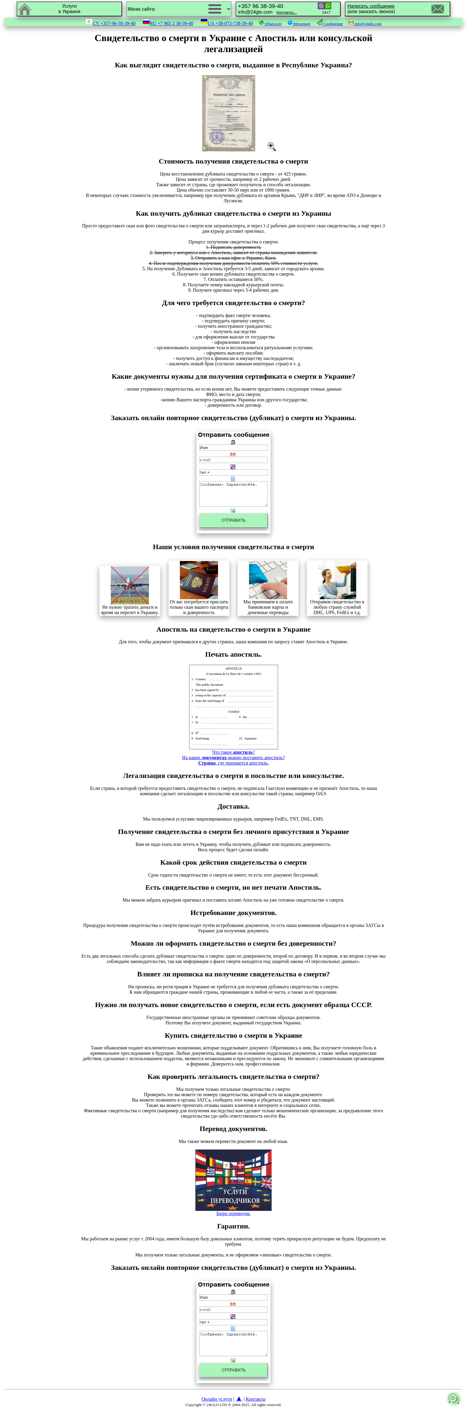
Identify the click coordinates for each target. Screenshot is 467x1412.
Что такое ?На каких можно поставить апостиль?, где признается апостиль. (233, 755)
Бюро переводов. (233, 1211)
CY (110, 23)
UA (226, 23)
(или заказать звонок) (371, 9)
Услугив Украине (69, 9)
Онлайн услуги (217, 1399)
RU (168, 23)
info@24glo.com (267, 9)
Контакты (255, 1399)
